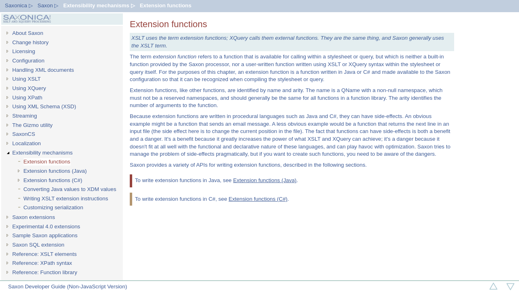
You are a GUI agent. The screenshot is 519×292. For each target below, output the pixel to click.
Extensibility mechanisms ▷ (99, 5)
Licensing (23, 51)
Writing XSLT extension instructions (66, 198)
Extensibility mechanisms (42, 153)
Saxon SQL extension (38, 245)
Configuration (28, 61)
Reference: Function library (44, 272)
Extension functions (165, 5)
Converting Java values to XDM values (70, 189)
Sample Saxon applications (44, 235)
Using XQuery (29, 88)
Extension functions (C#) (53, 180)
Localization (26, 143)
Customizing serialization (53, 207)
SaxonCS (23, 134)
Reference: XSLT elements (44, 254)
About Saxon (27, 33)
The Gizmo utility (32, 125)
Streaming (24, 116)
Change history (30, 42)
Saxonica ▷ (19, 5)
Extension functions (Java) (55, 171)
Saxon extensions (33, 217)
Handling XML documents (43, 70)
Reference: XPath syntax (42, 263)
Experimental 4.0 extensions (46, 226)
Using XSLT (26, 79)
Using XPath (27, 97)
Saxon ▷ (48, 5)
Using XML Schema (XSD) (44, 106)
